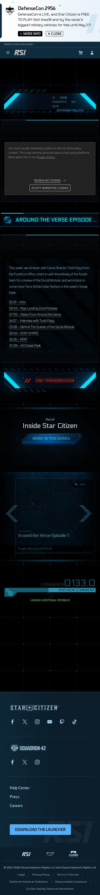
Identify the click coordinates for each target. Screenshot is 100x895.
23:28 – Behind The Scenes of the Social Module (41, 326)
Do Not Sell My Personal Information (50, 888)
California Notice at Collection (28, 881)
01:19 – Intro (17, 301)
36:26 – (18, 339)
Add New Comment (76, 590)
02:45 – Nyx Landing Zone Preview (33, 308)
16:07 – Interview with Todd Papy (31, 320)
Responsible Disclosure (71, 881)
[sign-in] (92, 52)
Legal (21, 874)
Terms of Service (68, 874)
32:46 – (23, 332)
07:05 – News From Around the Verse (35, 314)
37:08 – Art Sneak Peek (25, 345)
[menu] (8, 52)
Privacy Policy (41, 874)
